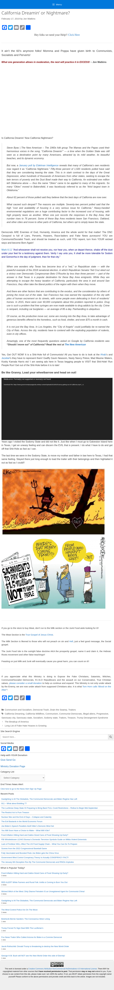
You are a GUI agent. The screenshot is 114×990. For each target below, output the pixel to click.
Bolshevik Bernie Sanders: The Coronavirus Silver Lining (25, 919)
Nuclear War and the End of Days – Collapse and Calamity (26, 817)
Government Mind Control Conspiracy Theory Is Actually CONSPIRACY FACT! (35, 857)
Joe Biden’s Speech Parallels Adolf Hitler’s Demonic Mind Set (27, 826)
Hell (71, 641)
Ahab (103, 354)
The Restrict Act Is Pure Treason (15, 812)
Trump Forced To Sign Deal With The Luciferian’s (22, 928)
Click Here (74, 34)
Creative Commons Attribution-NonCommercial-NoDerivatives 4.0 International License (62, 969)
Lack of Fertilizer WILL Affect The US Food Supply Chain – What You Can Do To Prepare (39, 844)
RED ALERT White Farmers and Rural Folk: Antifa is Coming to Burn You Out (34, 882)
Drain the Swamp (58, 709)
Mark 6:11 (6, 249)
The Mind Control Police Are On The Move (19, 910)
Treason (72, 717)
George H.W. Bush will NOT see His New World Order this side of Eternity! (33, 956)
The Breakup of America (17, 721)
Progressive (102, 713)
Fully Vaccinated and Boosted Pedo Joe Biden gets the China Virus (30, 853)
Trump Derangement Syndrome (92, 717)
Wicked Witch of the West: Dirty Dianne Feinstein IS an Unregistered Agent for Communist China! (43, 891)
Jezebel (5, 358)
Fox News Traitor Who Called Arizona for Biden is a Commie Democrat (31, 937)
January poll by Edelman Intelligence (38, 165)
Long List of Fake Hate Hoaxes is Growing (25, 725)
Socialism (38, 717)
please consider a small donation (25, 683)
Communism (51, 713)
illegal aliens (89, 713)
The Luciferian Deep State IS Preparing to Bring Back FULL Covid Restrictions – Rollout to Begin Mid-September (49, 808)
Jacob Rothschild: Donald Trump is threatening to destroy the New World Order (35, 946)
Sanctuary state (24, 717)
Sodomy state (51, 717)
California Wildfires (35, 713)
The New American (75, 344)
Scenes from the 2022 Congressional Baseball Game (24, 848)
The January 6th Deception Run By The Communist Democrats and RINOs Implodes (37, 862)
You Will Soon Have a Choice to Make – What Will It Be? (25, 830)
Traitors (72, 709)
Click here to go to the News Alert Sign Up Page (21, 789)
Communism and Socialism (18, 709)
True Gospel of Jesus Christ (39, 634)
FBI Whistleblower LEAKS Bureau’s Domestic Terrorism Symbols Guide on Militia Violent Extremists (44, 839)
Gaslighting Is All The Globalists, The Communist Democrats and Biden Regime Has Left (39, 799)
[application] (57, 409)
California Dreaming (14, 713)
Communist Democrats (70, 713)
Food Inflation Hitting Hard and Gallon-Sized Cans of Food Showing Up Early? (34, 835)
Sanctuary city (8, 717)
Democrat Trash (41, 709)
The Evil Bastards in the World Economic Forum (21, 821)
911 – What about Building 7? (14, 803)
